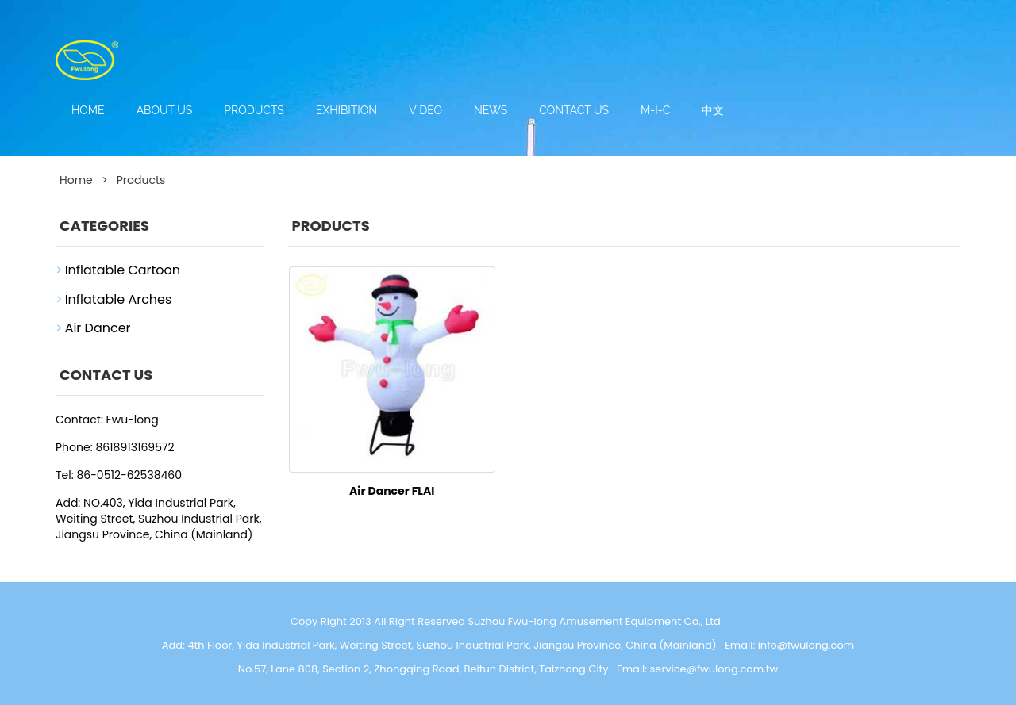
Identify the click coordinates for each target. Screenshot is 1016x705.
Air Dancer (98, 328)
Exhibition (346, 110)
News (490, 110)
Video (425, 110)
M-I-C (655, 110)
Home (88, 110)
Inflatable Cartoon (122, 270)
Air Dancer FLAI (391, 491)
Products (254, 110)
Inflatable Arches (118, 299)
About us (165, 110)
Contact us (574, 110)
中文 (713, 110)
